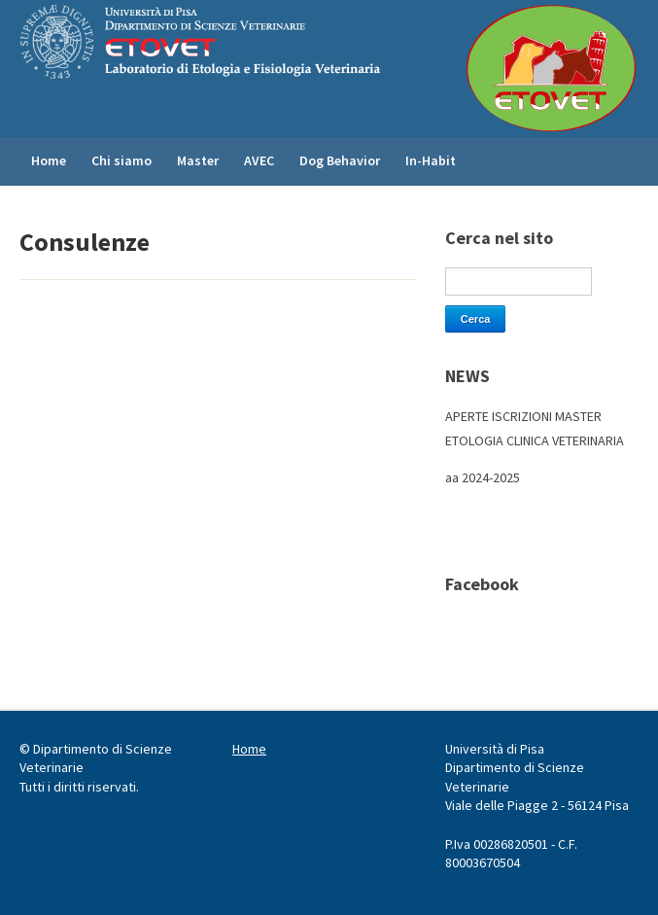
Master (198, 160)
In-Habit (430, 160)
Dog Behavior (339, 160)
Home (48, 160)
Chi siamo (121, 160)
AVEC (259, 160)
